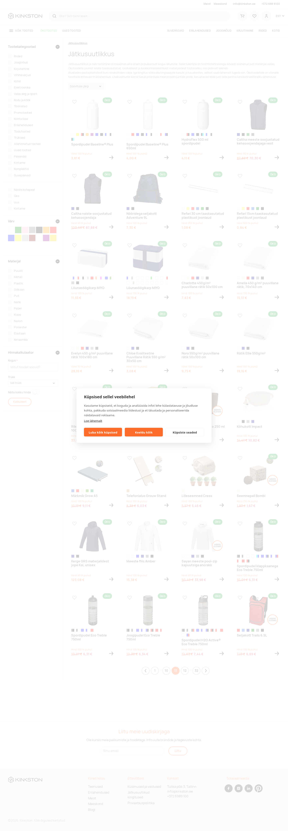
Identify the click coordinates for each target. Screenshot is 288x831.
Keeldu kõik (144, 432)
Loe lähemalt (93, 421)
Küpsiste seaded (185, 432)
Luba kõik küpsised (103, 432)
